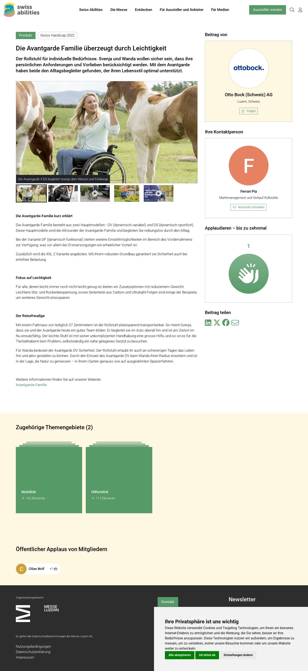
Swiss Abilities (91, 10)
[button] (31, 193)
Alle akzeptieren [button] (180, 655)
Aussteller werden (267, 10)
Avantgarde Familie (31, 385)
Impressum (25, 657)
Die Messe (118, 10)
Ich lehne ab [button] (207, 655)
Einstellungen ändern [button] (238, 655)
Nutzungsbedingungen (33, 646)
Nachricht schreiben (248, 207)
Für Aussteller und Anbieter (181, 10)
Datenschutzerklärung (33, 652)
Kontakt (167, 602)
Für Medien (220, 10)
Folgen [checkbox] (248, 111)
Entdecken (143, 10)
